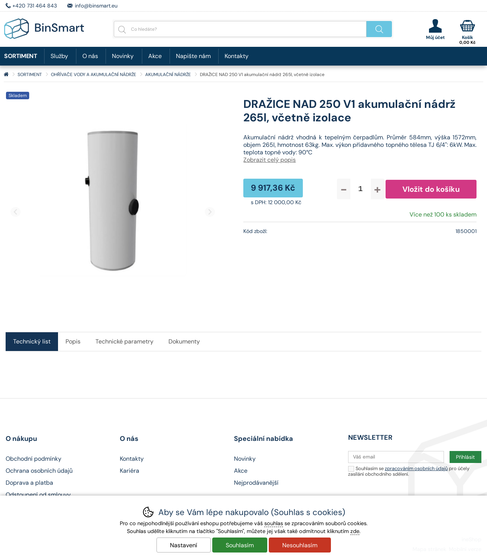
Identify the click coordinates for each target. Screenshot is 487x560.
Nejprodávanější (256, 483)
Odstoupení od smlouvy (38, 495)
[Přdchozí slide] (15, 212)
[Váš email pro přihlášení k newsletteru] (396, 457)
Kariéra (129, 471)
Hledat (379, 29)
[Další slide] (210, 212)
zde (354, 531)
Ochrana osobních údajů (39, 471)
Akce (155, 56)
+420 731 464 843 (34, 5)
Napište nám (193, 56)
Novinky (123, 56)
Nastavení (183, 545)
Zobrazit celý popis (269, 160)
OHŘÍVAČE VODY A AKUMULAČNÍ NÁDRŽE (93, 74)
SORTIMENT (30, 74)
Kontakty (237, 56)
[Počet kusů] (360, 189)
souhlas (273, 523)
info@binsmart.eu (96, 5)
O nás (90, 56)
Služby (59, 56)
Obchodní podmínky (33, 459)
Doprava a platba (29, 483)
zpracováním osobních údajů (416, 468)
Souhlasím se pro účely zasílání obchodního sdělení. (408, 471)
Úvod (6, 74)
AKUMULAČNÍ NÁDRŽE (168, 74)
